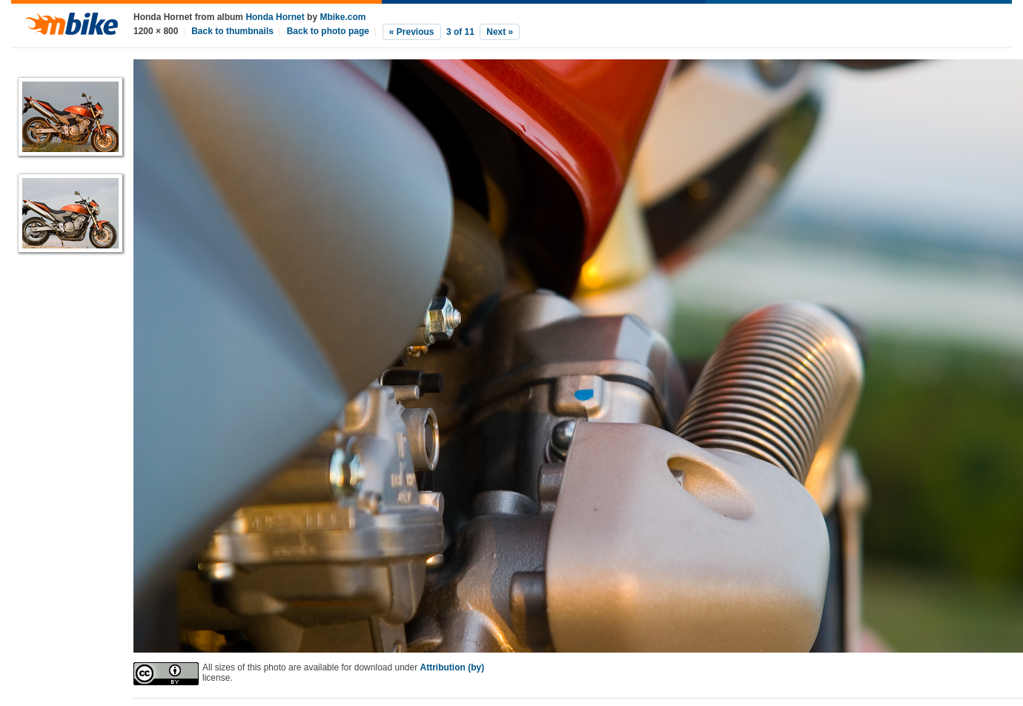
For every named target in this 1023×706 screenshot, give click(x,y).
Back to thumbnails (232, 31)
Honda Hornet (274, 17)
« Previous (411, 32)
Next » (499, 32)
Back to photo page (328, 31)
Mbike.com (342, 17)
